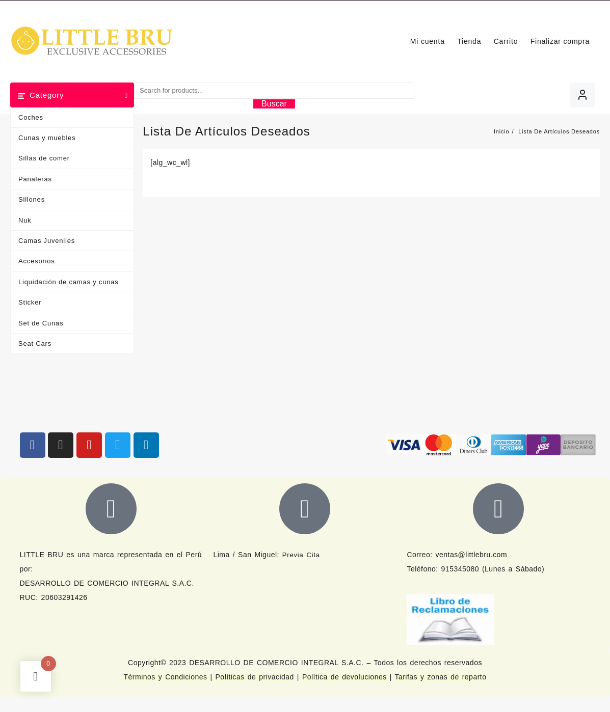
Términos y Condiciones (167, 677)
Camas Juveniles (46, 240)
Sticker (29, 302)
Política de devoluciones (344, 677)
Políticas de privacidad (255, 677)
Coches (30, 117)
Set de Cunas (40, 323)
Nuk (25, 220)
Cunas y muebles (46, 138)
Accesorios (36, 261)
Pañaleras (35, 179)
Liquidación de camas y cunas (68, 282)
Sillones (31, 199)
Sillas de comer (44, 158)
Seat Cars (34, 343)
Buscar (274, 103)
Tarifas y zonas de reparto (440, 677)
